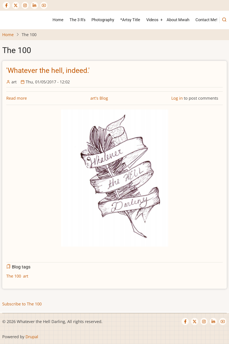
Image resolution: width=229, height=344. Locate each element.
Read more (16, 98)
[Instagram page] (25, 5)
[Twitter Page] (16, 5)
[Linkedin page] (34, 5)
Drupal (31, 336)
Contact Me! (206, 19)
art (25, 276)
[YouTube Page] (44, 5)
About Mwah (178, 19)
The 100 (13, 276)
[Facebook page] (6, 5)
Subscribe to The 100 (22, 304)
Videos (152, 19)
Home (58, 19)
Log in (177, 98)
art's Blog (99, 98)
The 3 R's (77, 19)
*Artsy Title (130, 19)
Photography (102, 19)
